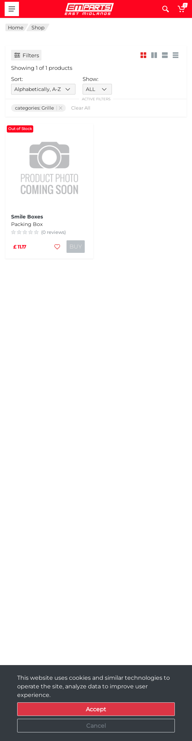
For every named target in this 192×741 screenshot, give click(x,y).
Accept (96, 709)
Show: (90, 79)
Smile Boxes (27, 216)
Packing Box (27, 224)
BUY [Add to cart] (75, 246)
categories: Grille (38, 108)
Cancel (96, 725)
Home (15, 27)
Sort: (17, 79)
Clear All (80, 108)
